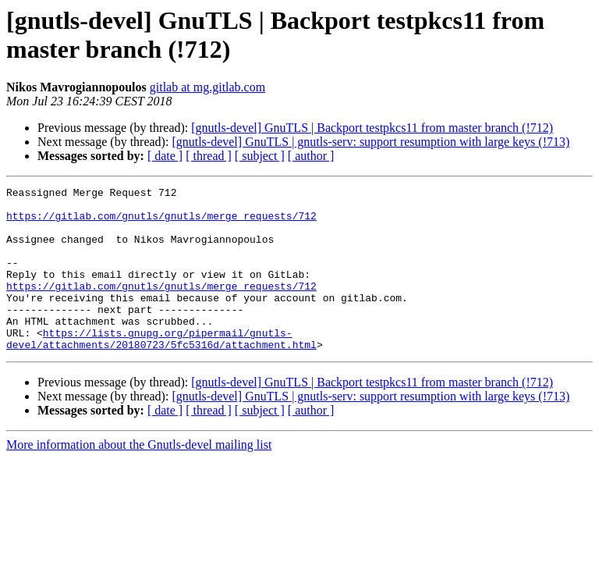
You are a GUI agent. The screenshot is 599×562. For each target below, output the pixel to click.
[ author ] (311, 155)
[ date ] (165, 155)
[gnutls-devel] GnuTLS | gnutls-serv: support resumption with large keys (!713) (370, 141)
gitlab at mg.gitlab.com (207, 87)
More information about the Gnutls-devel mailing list (138, 477)
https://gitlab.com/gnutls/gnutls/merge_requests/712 (161, 222)
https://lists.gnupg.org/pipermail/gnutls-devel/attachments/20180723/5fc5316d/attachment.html (161, 370)
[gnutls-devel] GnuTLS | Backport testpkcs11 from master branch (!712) (372, 127)
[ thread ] (209, 155)
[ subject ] (260, 155)
